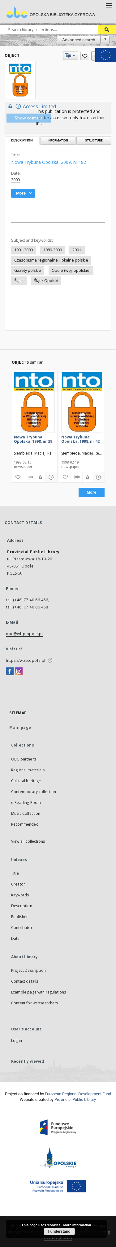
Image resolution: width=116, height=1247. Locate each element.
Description (21, 905)
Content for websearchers (34, 1003)
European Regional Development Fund (78, 1094)
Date (15, 938)
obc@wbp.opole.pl (24, 633)
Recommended (25, 824)
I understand (59, 1231)
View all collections (28, 841)
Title (15, 873)
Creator (18, 884)
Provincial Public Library (75, 1099)
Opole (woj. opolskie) (71, 270)
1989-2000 (52, 250)
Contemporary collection (33, 791)
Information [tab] (58, 140)
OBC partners (23, 759)
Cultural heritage (26, 780)
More (92, 492)
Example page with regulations (38, 992)
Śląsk (19, 280)
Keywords (20, 895)
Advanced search (78, 39)
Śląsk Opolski (46, 280)
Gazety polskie (27, 270)
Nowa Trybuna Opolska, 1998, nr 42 (80, 439)
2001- (77, 250)
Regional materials (28, 770)
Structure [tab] (94, 140)
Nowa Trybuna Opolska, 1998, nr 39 (33, 439)
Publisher (19, 916)
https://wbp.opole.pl (25, 660)
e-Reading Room (26, 802)
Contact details (24, 981)
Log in (16, 1040)
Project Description (28, 970)
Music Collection (25, 813)
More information (77, 1225)
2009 (15, 179)
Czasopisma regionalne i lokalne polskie (51, 260)
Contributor (21, 927)
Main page (20, 727)
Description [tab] (22, 140)
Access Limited (31, 106)
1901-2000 (23, 250)
